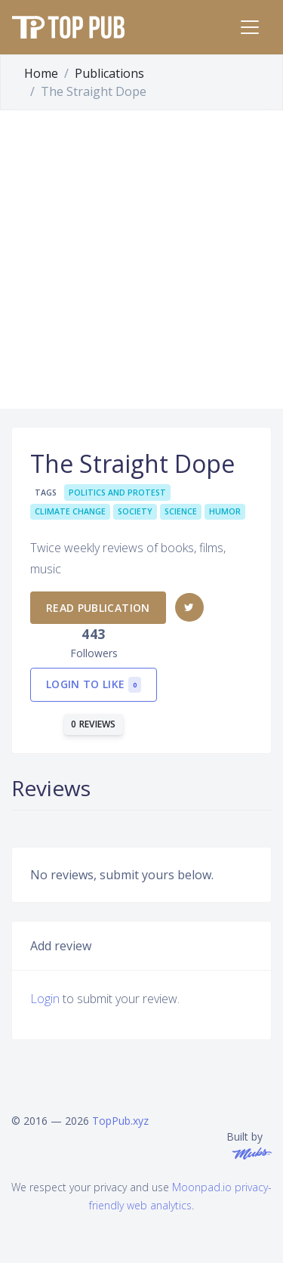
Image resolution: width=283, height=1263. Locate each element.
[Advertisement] (141, 259)
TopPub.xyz (120, 1120)
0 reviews (93, 724)
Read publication (98, 608)
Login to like (93, 685)
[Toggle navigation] (250, 27)
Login (45, 998)
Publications (109, 73)
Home (41, 73)
